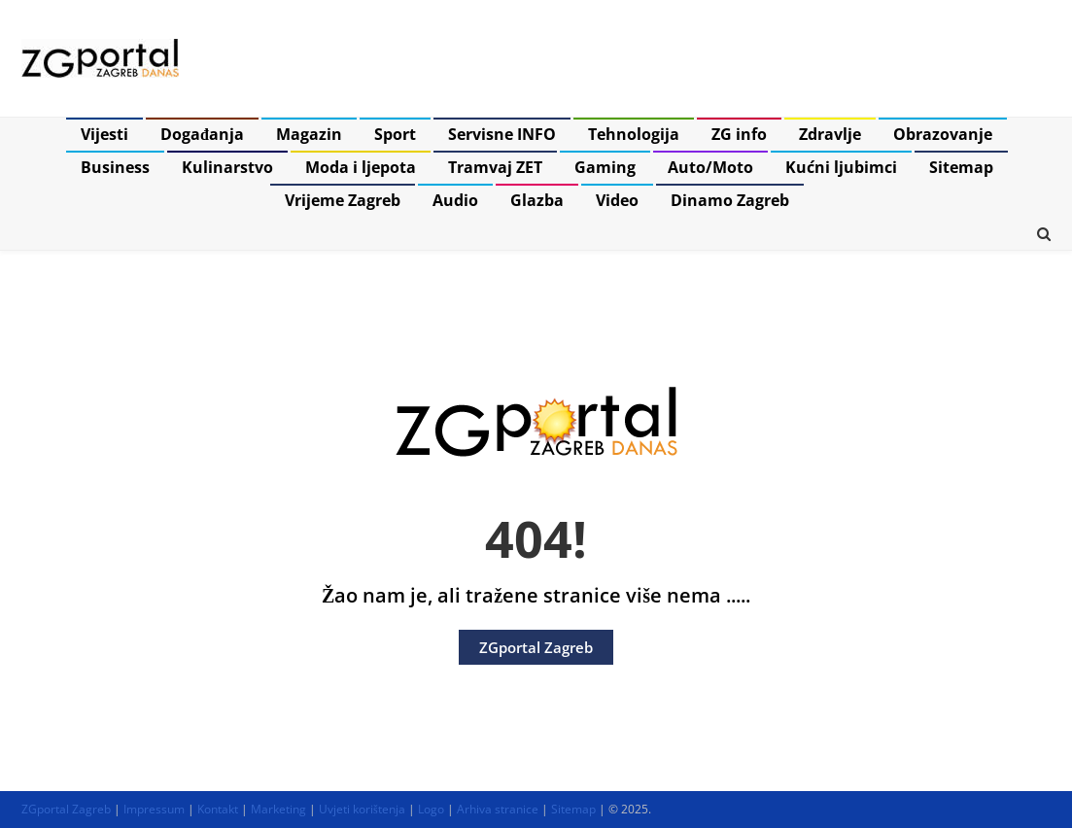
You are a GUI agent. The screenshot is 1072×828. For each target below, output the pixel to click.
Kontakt (217, 809)
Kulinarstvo (227, 167)
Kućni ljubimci (841, 167)
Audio (455, 200)
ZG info (739, 134)
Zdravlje (830, 134)
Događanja (202, 134)
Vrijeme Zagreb (342, 200)
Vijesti (104, 134)
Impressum (154, 809)
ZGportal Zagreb (536, 647)
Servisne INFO (502, 134)
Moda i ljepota (360, 167)
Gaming (605, 167)
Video (617, 200)
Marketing (278, 809)
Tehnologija (633, 134)
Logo (431, 809)
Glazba (537, 200)
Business (115, 167)
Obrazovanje (942, 134)
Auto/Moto (710, 167)
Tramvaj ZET (495, 167)
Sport (395, 134)
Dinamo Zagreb (730, 200)
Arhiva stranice (497, 809)
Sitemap (961, 167)
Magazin (309, 134)
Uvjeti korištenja (362, 809)
